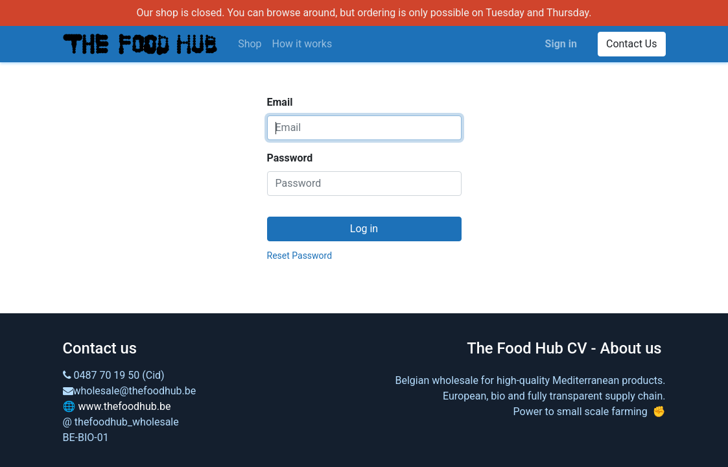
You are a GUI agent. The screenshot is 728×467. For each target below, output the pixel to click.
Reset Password (300, 255)
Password (290, 158)
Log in (364, 228)
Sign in (561, 44)
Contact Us (631, 44)
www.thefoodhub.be (124, 406)
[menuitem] (249, 44)
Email (280, 102)
